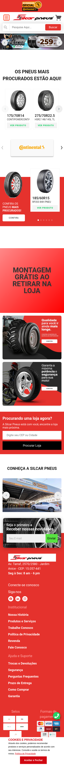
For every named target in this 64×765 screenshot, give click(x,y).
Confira (14, 218)
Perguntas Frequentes (23, 676)
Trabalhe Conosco (20, 628)
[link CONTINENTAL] (32, 147)
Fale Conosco (17, 647)
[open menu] (6, 17)
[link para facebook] (10, 599)
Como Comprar (18, 689)
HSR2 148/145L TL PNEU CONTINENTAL (46, 120)
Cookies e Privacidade (25, 739)
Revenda (14, 641)
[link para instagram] (24, 599)
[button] (5, 43)
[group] (32, 495)
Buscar (53, 27)
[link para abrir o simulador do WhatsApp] (57, 716)
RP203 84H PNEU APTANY (45, 201)
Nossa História (18, 614)
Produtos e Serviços (22, 621)
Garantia (14, 696)
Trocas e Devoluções (22, 663)
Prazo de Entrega (20, 683)
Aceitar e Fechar (33, 760)
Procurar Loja (32, 445)
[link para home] (33, 19)
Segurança (15, 670)
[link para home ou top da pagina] (32, 558)
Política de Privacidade (24, 634)
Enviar (51, 538)
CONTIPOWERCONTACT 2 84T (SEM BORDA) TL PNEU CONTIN (18, 120)
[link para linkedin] (17, 599)
